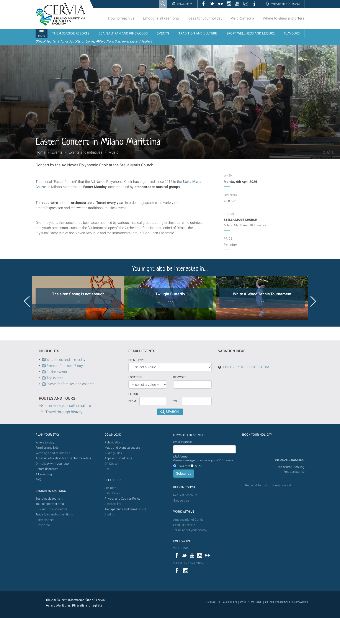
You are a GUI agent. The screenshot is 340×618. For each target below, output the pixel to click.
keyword (179, 377)
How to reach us (121, 18)
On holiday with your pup (52, 464)
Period (133, 394)
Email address (182, 441)
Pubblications (114, 442)
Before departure (47, 469)
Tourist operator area (50, 504)
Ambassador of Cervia (188, 520)
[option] (78, 298)
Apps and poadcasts (118, 458)
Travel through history (64, 412)
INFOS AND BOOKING (289, 460)
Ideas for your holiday (204, 18)
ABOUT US (230, 602)
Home (41, 152)
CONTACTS (212, 602)
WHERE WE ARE (251, 602)
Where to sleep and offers (283, 18)
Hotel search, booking (289, 467)
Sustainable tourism (49, 498)
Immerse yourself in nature (68, 405)
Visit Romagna (242, 18)
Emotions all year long (161, 18)
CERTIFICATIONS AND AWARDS (286, 602)
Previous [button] (26, 301)
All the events (56, 372)
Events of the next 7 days (65, 366)
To (175, 401)
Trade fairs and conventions (54, 514)
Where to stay (45, 442)
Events (57, 152)
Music (113, 152)
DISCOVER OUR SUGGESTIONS (246, 367)
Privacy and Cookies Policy (122, 498)
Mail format (203, 459)
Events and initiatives (85, 152)
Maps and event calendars (122, 448)
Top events (54, 378)
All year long (44, 474)
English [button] (184, 3)
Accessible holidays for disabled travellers (63, 458)
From (132, 401)
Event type (136, 359)
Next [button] (313, 301)
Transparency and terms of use (125, 509)
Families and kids (47, 448)
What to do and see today (63, 360)
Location (135, 377)
